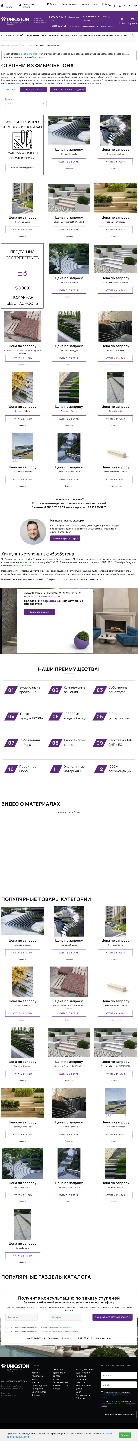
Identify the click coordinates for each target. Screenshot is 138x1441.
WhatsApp (106, 17)
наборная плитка (28, 53)
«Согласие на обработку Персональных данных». (55, 1327)
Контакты (121, 35)
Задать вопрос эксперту (65, 538)
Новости (80, 1382)
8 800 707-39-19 (58, 16)
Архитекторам (89, 4)
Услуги (53, 35)
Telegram (86, 20)
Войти (122, 23)
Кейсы (105, 4)
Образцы (80, 1398)
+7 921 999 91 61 (57, 25)
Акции (51, 4)
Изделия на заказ (36, 35)
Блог (78, 1391)
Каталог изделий (12, 35)
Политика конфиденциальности (10, 1394)
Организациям (69, 4)
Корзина (132, 23)
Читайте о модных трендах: (68, 89)
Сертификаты (104, 35)
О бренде (6, 5)
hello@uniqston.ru (91, 26)
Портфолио (87, 35)
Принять (125, 1435)
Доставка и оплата (26, 5)
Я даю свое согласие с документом (39, 1327)
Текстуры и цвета (34, 89)
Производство (69, 35)
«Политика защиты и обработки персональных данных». (57, 1331)
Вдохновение (83, 1372)
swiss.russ (11, 89)
